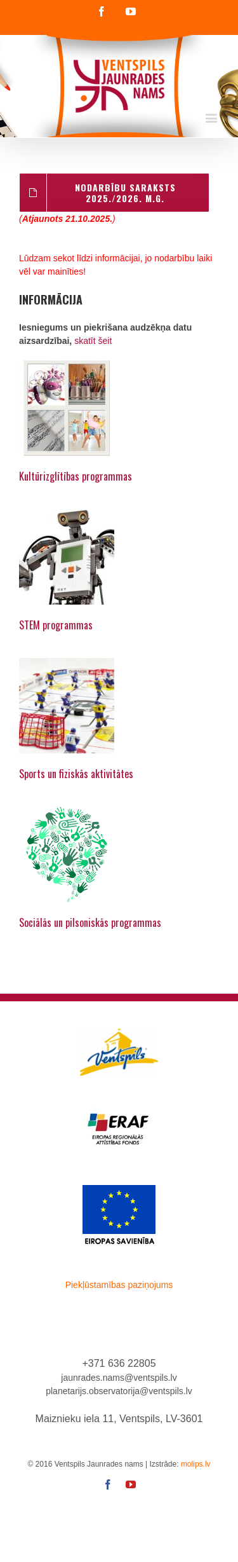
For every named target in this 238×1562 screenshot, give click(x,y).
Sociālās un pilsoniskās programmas (90, 922)
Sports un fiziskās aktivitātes (76, 773)
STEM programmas (56, 625)
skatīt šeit (93, 341)
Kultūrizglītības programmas (75, 476)
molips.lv (196, 1464)
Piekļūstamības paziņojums (119, 1285)
